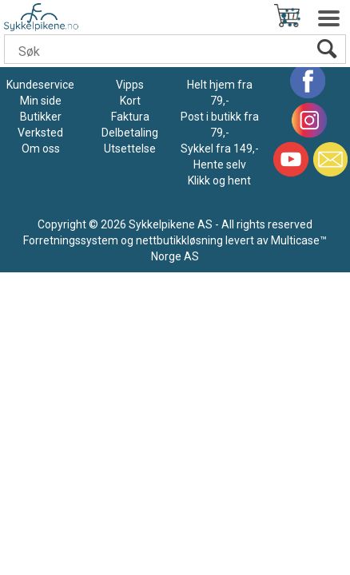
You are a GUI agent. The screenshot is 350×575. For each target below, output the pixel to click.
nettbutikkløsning (179, 240)
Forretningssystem (70, 240)
